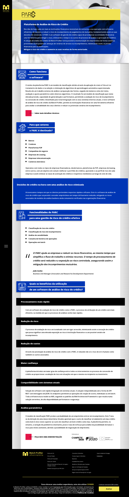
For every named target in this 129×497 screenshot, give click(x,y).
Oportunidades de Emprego (103, 453)
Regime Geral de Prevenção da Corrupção (81, 472)
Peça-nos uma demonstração (48, 437)
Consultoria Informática (77, 453)
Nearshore (74, 459)
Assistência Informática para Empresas (80, 464)
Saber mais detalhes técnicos (47, 113)
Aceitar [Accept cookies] (109, 489)
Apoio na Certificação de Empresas (80, 467)
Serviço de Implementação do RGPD (80, 469)
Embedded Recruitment (77, 461)
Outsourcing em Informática (78, 456)
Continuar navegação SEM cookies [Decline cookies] (108, 484)
